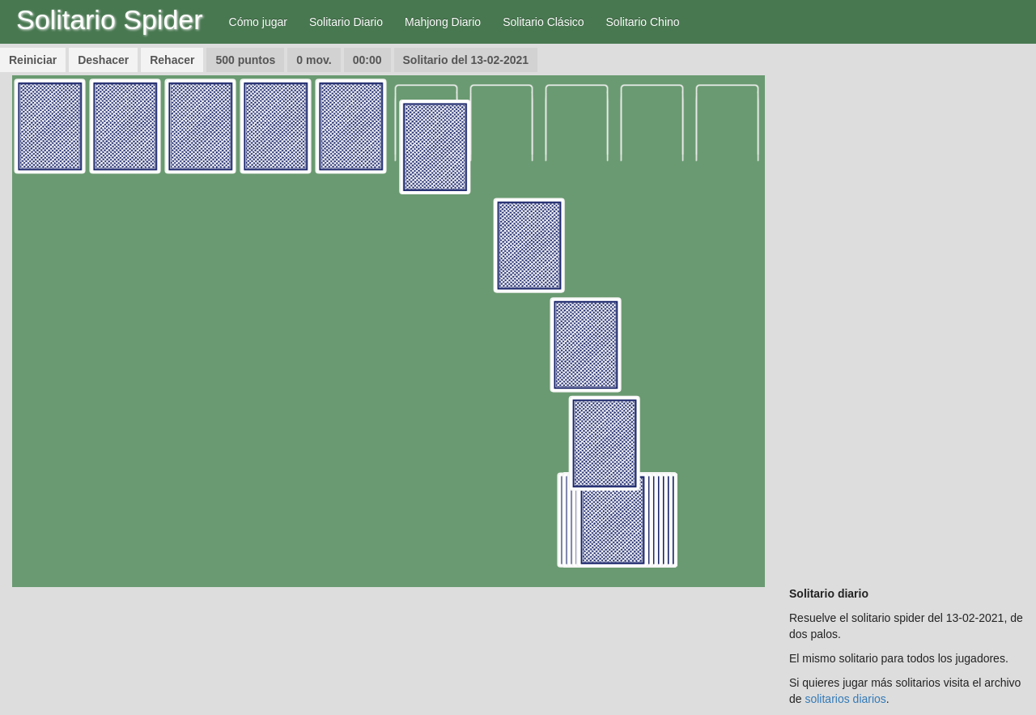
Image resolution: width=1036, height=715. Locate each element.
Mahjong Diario (443, 21)
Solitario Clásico (543, 21)
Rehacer (172, 59)
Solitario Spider (109, 19)
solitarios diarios (845, 698)
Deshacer (103, 59)
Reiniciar (33, 59)
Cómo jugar (258, 21)
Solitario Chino (643, 21)
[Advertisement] (906, 318)
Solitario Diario (346, 21)
